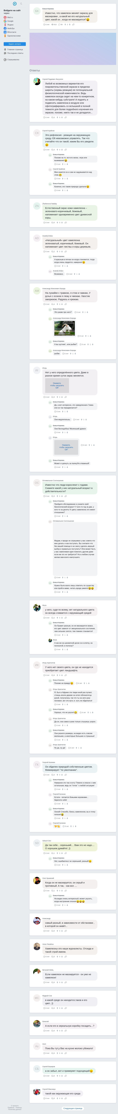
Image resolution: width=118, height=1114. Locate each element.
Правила (11, 1107)
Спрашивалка (11, 59)
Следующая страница (72, 1108)
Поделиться (73, 24)
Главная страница (13, 49)
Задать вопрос (15, 44)
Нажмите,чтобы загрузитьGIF (57, 385)
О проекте (15, 1106)
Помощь (19, 1107)
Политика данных (14, 1109)
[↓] (69, 24)
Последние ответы (13, 53)
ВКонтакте (10, 32)
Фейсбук (9, 28)
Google (8, 21)
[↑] (65, 24)
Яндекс (9, 24)
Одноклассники (12, 35)
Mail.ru (8, 17)
